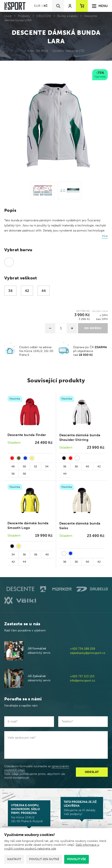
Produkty (24, 16)
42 (99, 466)
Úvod (7, 16)
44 (65, 473)
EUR (37, 6)
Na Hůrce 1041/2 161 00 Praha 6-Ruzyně (29, 813)
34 (13, 554)
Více (105, 236)
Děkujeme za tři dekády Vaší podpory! (82, 808)
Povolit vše (76, 859)
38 (76, 466)
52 (35, 466)
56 (13, 473)
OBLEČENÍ (43, 16)
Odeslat (92, 772)
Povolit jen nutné (44, 859)
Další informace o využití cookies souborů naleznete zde (51, 846)
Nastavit (14, 859)
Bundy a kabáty (67, 16)
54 (46, 466)
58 (24, 473)
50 (24, 466)
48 (13, 466)
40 (87, 466)
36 (64, 466)
